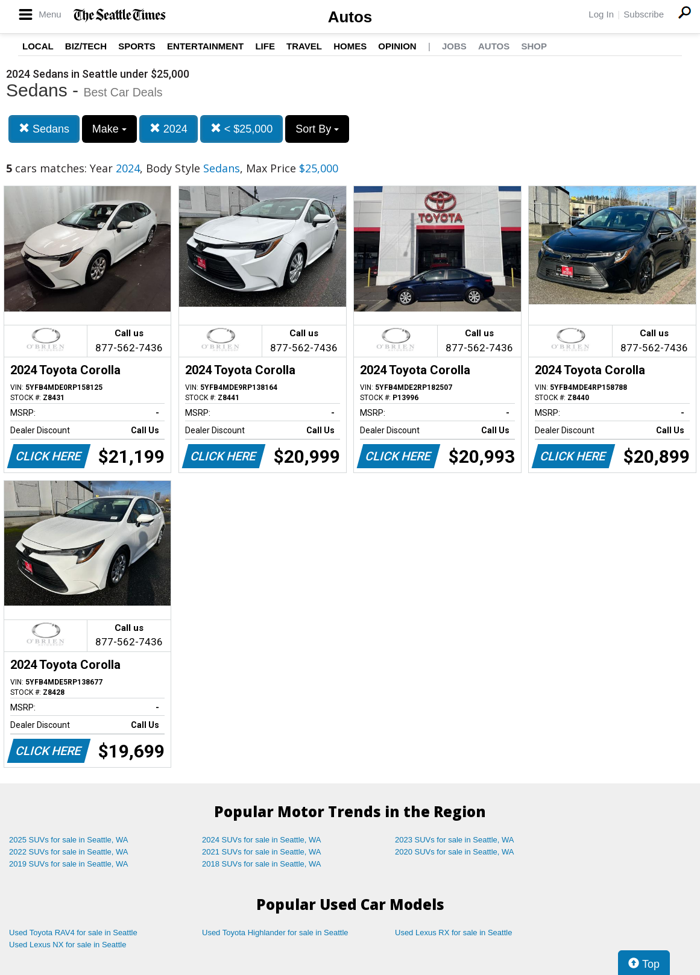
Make (109, 129)
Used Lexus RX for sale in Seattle (453, 932)
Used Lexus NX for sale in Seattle (67, 944)
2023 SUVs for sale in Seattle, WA (454, 839)
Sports (137, 46)
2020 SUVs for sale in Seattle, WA (454, 851)
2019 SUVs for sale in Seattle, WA (68, 863)
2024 (169, 128)
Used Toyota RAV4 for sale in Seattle (73, 932)
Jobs (454, 46)
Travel (304, 46)
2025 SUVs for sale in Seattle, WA (68, 839)
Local (38, 46)
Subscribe (643, 14)
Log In (601, 14)
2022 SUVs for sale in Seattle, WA (68, 851)
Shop (534, 46)
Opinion (397, 46)
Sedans (44, 128)
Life (265, 46)
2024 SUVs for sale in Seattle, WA (261, 839)
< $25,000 (241, 128)
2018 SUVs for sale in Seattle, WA (261, 863)
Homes (350, 46)
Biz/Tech (86, 46)
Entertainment (205, 46)
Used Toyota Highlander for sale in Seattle (275, 932)
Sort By (317, 129)
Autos (350, 17)
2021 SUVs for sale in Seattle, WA (261, 851)
